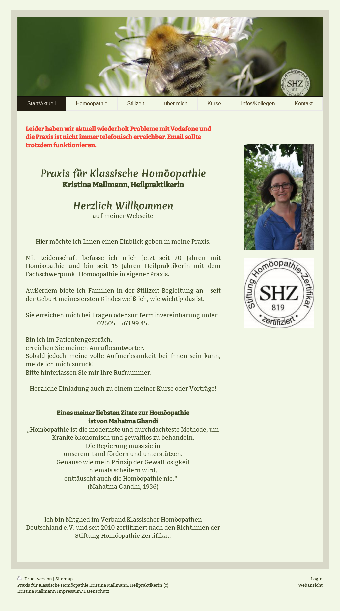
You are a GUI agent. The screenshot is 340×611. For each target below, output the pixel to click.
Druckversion (35, 578)
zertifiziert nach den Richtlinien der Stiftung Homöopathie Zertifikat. (147, 531)
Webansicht (310, 585)
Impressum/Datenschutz (83, 591)
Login (317, 578)
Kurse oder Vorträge (186, 388)
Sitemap (64, 578)
